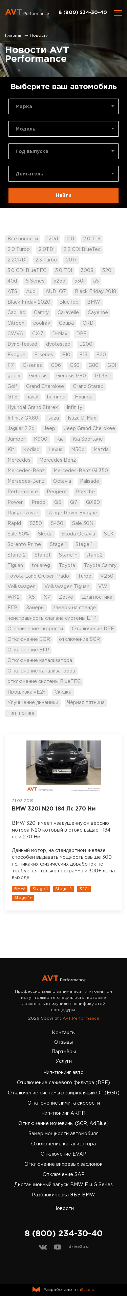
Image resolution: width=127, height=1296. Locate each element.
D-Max (59, 334)
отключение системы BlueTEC (44, 682)
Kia (60, 439)
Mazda (101, 450)
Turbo (84, 576)
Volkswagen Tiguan (66, 587)
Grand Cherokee (45, 387)
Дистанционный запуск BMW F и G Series (63, 1185)
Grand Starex (88, 387)
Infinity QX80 (22, 418)
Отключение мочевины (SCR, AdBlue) (63, 1124)
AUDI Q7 (55, 292)
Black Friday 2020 (28, 302)
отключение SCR (79, 639)
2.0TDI (47, 250)
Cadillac (16, 313)
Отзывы (63, 1042)
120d (52, 239)
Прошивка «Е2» (26, 692)
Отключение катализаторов (41, 671)
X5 (31, 597)
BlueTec (68, 302)
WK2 (13, 597)
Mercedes (18, 460)
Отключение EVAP (63, 1154)
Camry (41, 313)
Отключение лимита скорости (63, 1103)
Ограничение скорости (35, 629)
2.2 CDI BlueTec (82, 250)
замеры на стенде (74, 608)
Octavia (62, 481)
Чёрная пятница (86, 703)
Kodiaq (31, 450)
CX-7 (37, 334)
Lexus (55, 450)
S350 (36, 524)
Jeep (49, 429)
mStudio (85, 1290)
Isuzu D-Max (82, 418)
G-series (32, 365)
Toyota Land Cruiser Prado (38, 576)
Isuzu (53, 418)
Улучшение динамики (32, 703)
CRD (88, 323)
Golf (12, 387)
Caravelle (68, 313)
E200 (85, 344)
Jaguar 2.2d (21, 429)
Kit (10, 450)
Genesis (38, 376)
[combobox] (63, 106)
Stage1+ (68, 555)
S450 (57, 524)
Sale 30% (82, 524)
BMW (93, 302)
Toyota (67, 566)
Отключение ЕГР (28, 650)
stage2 (94, 555)
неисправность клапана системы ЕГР (52, 618)
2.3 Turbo (46, 260)
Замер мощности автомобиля (63, 1134)
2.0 (70, 239)
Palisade (89, 481)
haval (32, 397)
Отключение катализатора (39, 661)
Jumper (16, 439)
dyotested (58, 344)
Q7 (73, 502)
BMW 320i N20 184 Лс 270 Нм (54, 809)
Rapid (14, 524)
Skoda (45, 534)
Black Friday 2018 (95, 292)
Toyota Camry (100, 566)
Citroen (15, 323)
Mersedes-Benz (25, 481)
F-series (43, 355)
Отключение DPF (93, 629)
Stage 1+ (86, 545)
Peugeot (57, 492)
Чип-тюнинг (21, 713)
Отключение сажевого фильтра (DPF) (63, 1083)
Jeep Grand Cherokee (89, 429)
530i (79, 281)
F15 (83, 355)
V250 (106, 576)
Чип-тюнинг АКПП (63, 1113)
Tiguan (15, 566)
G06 (56, 365)
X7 (47, 597)
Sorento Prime (24, 545)
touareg (41, 566)
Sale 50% (18, 534)
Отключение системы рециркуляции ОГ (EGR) (64, 1093)
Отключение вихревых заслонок (63, 1164)
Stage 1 (58, 545)
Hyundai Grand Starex (32, 408)
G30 (75, 365)
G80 (93, 365)
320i (107, 271)
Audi (31, 292)
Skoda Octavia (78, 534)
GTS (12, 397)
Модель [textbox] (26, 129)
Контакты (64, 1033)
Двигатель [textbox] (29, 174)
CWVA (15, 334)
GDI (111, 365)
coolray (41, 323)
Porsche (85, 492)
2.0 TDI (91, 239)
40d (12, 281)
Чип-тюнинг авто (64, 1073)
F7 (10, 365)
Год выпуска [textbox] (32, 152)
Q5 (57, 502)
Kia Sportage (87, 439)
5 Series (35, 281)
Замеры (35, 608)
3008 (87, 271)
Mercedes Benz (57, 460)
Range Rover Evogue (72, 513)
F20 (101, 355)
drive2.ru (78, 1247)
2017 (71, 260)
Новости (63, 1209)
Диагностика (97, 597)
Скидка (63, 692)
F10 (66, 355)
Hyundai (84, 397)
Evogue (16, 355)
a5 (96, 281)
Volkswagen (21, 587)
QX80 (93, 502)
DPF (81, 334)
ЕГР (12, 608)
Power (15, 502)
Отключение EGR (28, 639)
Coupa (66, 323)
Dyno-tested (22, 344)
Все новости (22, 239)
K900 (40, 439)
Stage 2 (16, 555)
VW (102, 587)
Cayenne (98, 313)
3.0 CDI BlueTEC (26, 271)
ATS (12, 292)
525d (59, 281)
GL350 (103, 376)
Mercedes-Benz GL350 (81, 471)
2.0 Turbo (18, 250)
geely (13, 376)
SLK (109, 534)
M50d (78, 450)
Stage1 (42, 555)
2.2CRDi (16, 260)
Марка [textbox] (24, 107)
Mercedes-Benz (26, 471)
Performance (22, 492)
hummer (56, 397)
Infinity (74, 408)
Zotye (66, 597)
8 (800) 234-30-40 (83, 13)
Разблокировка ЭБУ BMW (63, 1195)
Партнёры (63, 1052)
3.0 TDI (63, 271)
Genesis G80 (71, 376)
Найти (63, 195)
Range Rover (22, 513)
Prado (38, 502)
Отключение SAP (64, 1175)
